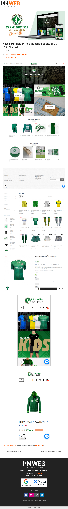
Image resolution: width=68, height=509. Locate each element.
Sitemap (38, 501)
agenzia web (39, 445)
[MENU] (65, 4)
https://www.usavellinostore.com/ (16, 54)
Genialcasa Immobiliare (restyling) (52, 451)
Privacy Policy (27, 501)
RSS (44, 501)
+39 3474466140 (38, 473)
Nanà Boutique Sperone (13, 451)
